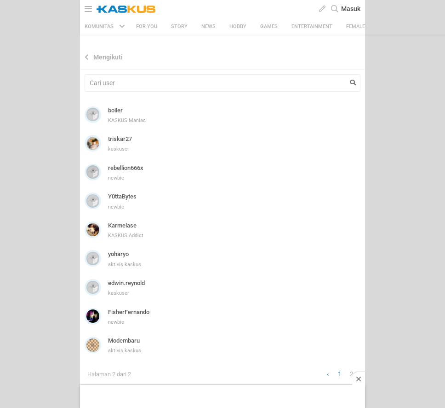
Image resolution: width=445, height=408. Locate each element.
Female (355, 26)
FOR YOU (146, 26)
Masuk (350, 8)
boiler (115, 110)
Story (179, 26)
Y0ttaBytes (122, 196)
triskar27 (120, 138)
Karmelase (122, 225)
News (208, 26)
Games (269, 26)
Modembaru (124, 340)
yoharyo (118, 254)
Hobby (237, 26)
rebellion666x (125, 167)
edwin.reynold (126, 283)
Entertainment (311, 26)
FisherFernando (128, 312)
